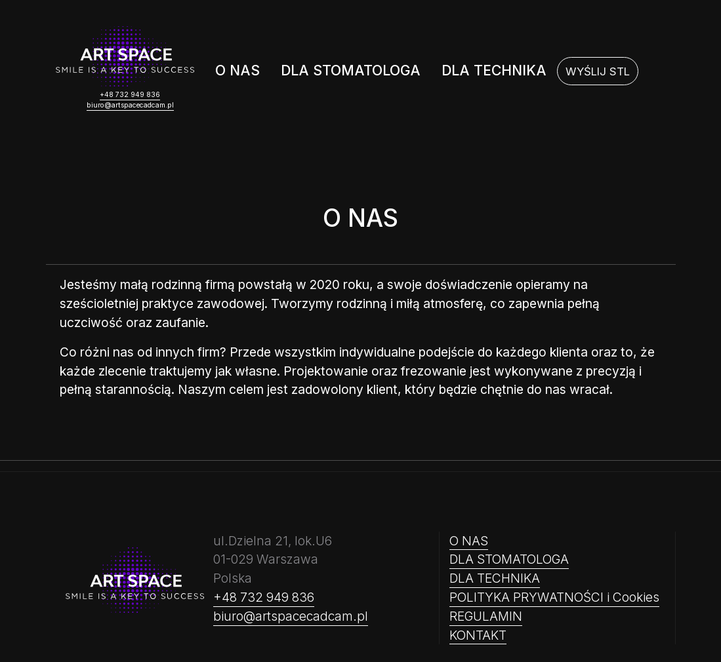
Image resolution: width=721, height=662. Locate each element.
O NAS (237, 70)
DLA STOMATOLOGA (351, 70)
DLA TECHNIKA (494, 70)
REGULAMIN (485, 616)
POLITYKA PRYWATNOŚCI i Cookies (554, 597)
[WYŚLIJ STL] (597, 71)
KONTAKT (477, 635)
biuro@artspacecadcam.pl (130, 105)
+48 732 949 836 (130, 94)
